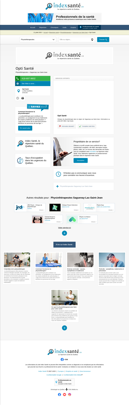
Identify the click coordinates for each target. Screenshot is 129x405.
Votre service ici (64, 228)
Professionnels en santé (91, 27)
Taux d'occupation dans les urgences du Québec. (35, 160)
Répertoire (42, 27)
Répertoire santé (54, 32)
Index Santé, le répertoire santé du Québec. (34, 143)
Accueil (32, 27)
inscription (93, 151)
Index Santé (42, 371)
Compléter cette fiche (88, 126)
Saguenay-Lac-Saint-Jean (80, 32)
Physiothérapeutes (65, 32)
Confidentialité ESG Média (72, 375)
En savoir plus (25, 128)
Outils (64, 27)
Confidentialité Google (54, 375)
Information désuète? (68, 126)
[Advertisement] (83, 98)
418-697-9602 (28, 78)
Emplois (73, 27)
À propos (61, 371)
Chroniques (54, 27)
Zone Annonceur (85, 371)
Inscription (80, 160)
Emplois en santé (71, 371)
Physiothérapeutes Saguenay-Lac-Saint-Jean (76, 186)
